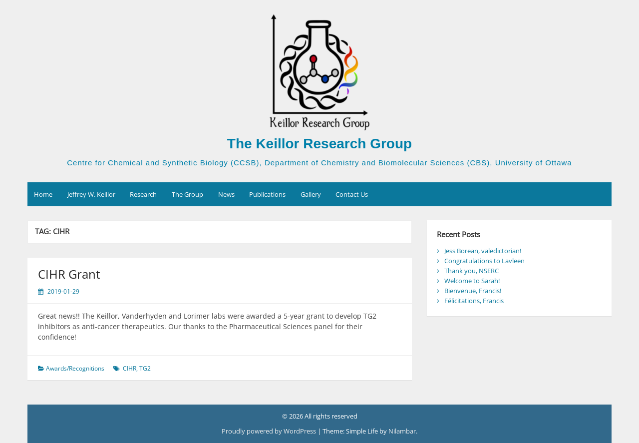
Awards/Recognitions (75, 368)
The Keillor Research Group (319, 143)
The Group (187, 194)
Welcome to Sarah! (472, 280)
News (226, 194)
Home (43, 194)
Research (143, 194)
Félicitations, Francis (474, 300)
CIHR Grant (69, 274)
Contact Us (351, 194)
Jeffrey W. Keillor (91, 194)
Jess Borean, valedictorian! (482, 250)
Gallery (311, 194)
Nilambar (402, 431)
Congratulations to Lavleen (484, 260)
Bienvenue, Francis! (472, 290)
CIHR (129, 368)
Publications (267, 194)
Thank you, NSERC (471, 270)
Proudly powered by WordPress (270, 431)
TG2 (145, 368)
